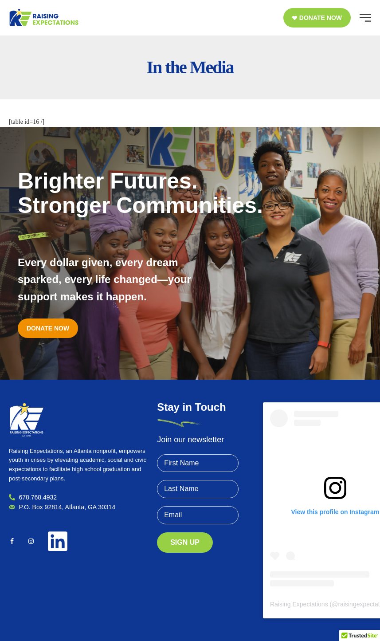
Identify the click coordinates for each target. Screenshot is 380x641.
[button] (317, 18)
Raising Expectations (299, 604)
